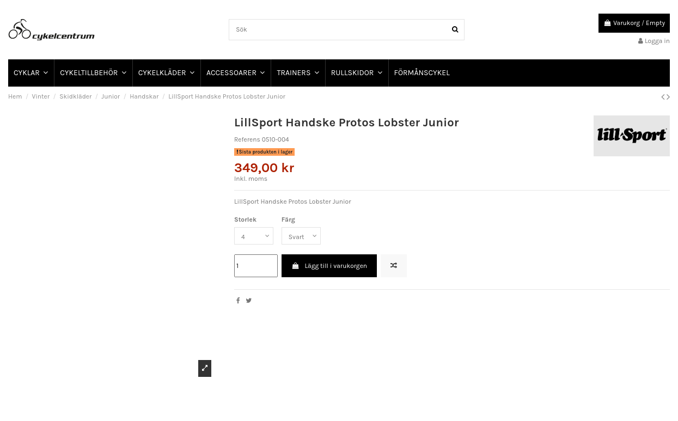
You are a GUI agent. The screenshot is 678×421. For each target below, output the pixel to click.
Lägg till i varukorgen (329, 266)
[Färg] (301, 236)
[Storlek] (253, 236)
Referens (247, 139)
